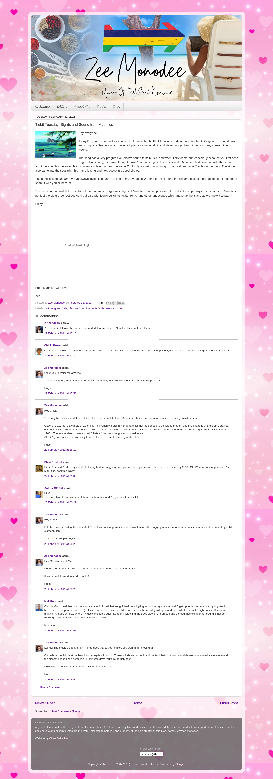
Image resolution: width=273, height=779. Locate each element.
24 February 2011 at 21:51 (60, 630)
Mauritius (84, 308)
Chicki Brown (53, 345)
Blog (116, 106)
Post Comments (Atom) (66, 711)
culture (49, 308)
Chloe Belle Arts (59, 738)
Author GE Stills (54, 488)
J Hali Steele (52, 322)
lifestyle (73, 308)
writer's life (98, 308)
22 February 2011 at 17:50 (60, 393)
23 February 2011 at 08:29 (60, 589)
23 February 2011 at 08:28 (60, 543)
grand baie (60, 308)
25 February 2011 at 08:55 (60, 679)
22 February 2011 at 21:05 (60, 476)
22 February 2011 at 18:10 (60, 449)
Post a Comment (50, 687)
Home (137, 703)
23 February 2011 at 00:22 (60, 502)
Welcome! (42, 106)
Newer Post (45, 703)
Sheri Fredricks (54, 462)
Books (101, 106)
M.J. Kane (50, 601)
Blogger (180, 764)
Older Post (229, 703)
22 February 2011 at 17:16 (60, 333)
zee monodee (114, 308)
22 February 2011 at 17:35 (60, 355)
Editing (62, 106)
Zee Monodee (53, 367)
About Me (82, 106)
